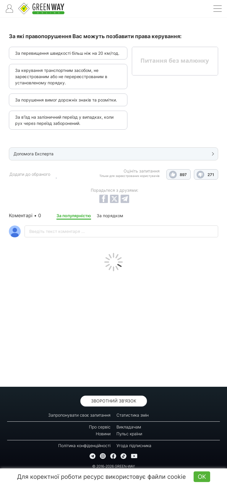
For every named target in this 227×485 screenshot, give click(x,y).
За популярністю (73, 215)
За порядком (110, 215)
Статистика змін (132, 415)
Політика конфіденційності (84, 445)
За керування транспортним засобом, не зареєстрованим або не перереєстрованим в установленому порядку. (61, 76)
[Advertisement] (113, 327)
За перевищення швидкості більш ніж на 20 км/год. (67, 53)
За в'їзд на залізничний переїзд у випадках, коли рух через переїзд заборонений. (64, 120)
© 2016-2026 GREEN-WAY (113, 466)
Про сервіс (100, 427)
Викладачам (128, 427)
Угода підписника (133, 445)
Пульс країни (129, 433)
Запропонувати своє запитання (79, 415)
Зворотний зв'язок (113, 400)
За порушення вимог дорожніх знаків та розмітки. (66, 99)
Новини (103, 433)
